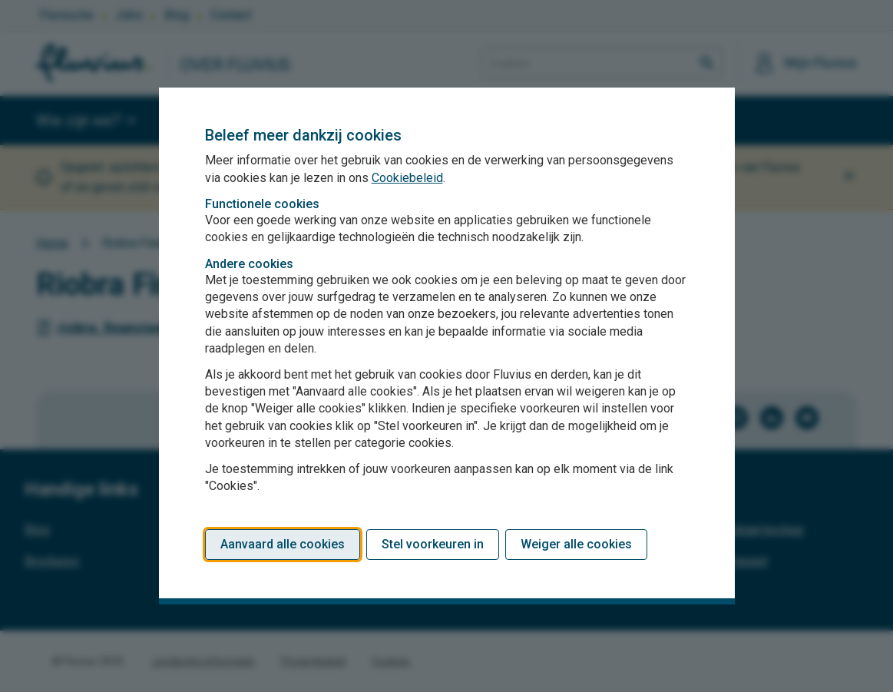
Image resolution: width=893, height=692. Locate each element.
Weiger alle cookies (576, 544)
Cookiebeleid (407, 178)
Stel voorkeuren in (433, 544)
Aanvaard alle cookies (282, 544)
